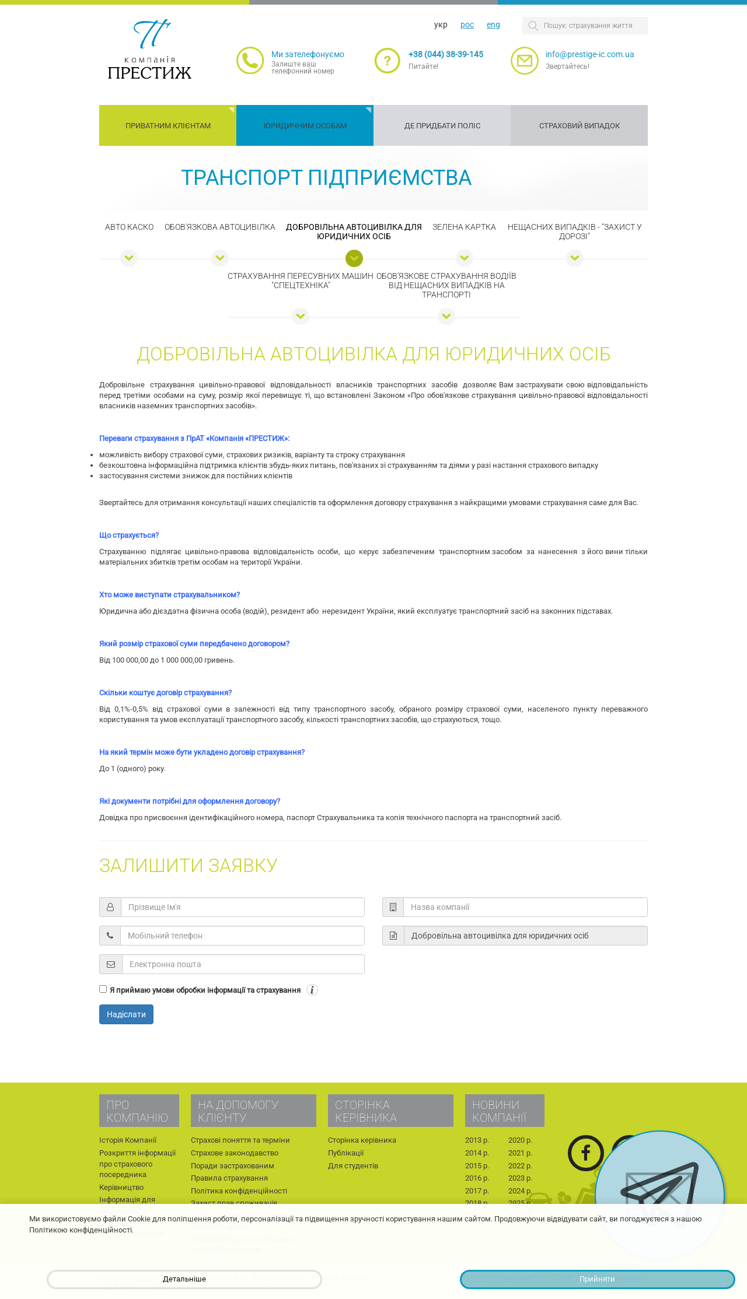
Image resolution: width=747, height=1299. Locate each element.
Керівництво (121, 1187)
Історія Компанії (127, 1140)
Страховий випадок (579, 125)
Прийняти (597, 1279)
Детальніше (184, 1279)
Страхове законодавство (234, 1153)
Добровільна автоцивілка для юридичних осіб (354, 231)
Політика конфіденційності (239, 1190)
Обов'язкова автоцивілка (220, 227)
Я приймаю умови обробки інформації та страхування (205, 990)
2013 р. (477, 1140)
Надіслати (126, 1014)
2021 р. (520, 1153)
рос (467, 24)
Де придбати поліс (442, 125)
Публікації (346, 1153)
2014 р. (477, 1153)
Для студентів (353, 1165)
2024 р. (520, 1190)
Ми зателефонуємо (307, 54)
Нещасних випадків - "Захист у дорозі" (575, 231)
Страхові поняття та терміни (240, 1140)
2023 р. (520, 1178)
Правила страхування (229, 1178)
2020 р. (520, 1140)
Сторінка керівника (362, 1140)
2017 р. (477, 1190)
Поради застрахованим (232, 1165)
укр (441, 24)
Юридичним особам (305, 125)
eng (493, 24)
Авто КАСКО (129, 227)
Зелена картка (464, 227)
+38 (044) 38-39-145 (446, 54)
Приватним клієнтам (168, 125)
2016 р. (477, 1178)
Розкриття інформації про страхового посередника (137, 1164)
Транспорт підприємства (326, 178)
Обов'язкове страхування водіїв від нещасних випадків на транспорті (446, 285)
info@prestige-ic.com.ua (590, 54)
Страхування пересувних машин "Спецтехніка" (301, 280)
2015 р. (477, 1165)
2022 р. (520, 1165)
